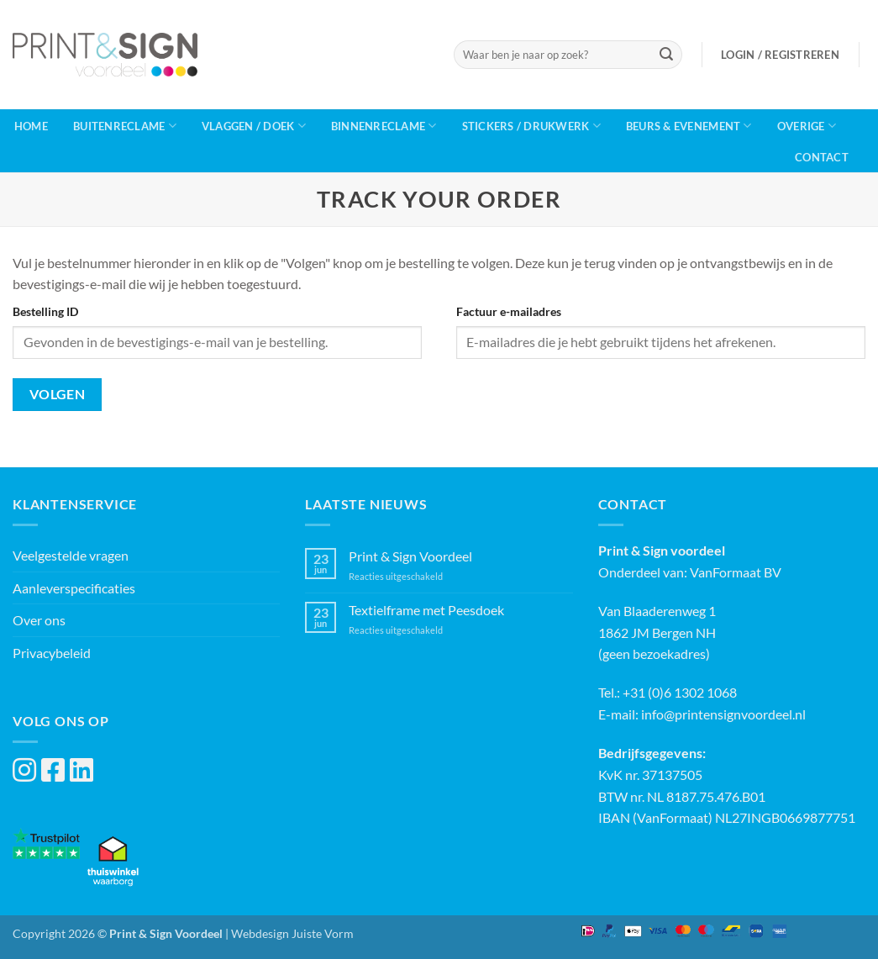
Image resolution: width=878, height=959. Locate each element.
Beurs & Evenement (689, 126)
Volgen (57, 394)
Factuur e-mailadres (508, 311)
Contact (822, 157)
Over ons (39, 620)
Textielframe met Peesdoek (426, 610)
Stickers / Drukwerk (531, 126)
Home (31, 126)
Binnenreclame (384, 126)
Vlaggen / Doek (254, 126)
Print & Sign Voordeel (410, 556)
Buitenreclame (124, 126)
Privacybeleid (52, 653)
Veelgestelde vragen (71, 555)
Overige (806, 126)
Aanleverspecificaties (74, 588)
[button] (780, 55)
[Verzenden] (666, 54)
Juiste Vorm (323, 933)
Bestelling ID (45, 311)
